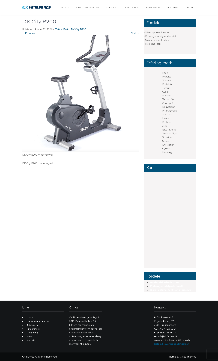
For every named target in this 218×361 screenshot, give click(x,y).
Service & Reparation (87, 7)
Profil (29, 336)
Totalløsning (132, 7)
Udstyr (65, 7)
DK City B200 (78, 29)
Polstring (111, 7)
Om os (189, 7)
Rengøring (173, 7)
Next (135, 33)
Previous (28, 33)
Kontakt (31, 340)
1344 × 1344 (61, 29)
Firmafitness (153, 7)
